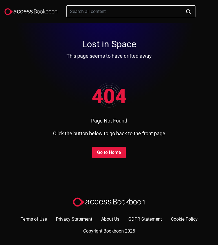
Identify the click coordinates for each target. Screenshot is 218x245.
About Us (110, 219)
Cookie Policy (184, 219)
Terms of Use (34, 219)
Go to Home (109, 152)
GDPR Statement (145, 219)
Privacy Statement (74, 219)
